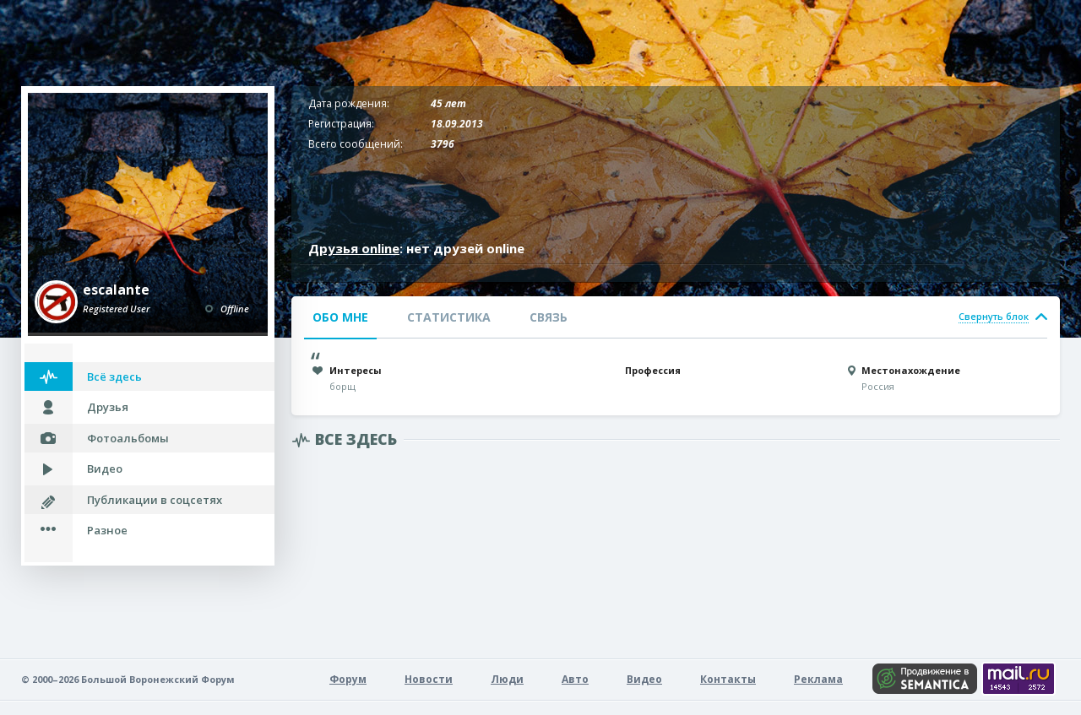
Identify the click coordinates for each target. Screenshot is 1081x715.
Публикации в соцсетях (154, 499)
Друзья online (353, 248)
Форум (348, 679)
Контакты (728, 679)
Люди (507, 679)
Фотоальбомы (128, 438)
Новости (429, 679)
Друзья (107, 406)
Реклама (818, 679)
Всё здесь (114, 376)
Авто (575, 679)
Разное (107, 530)
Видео (104, 468)
